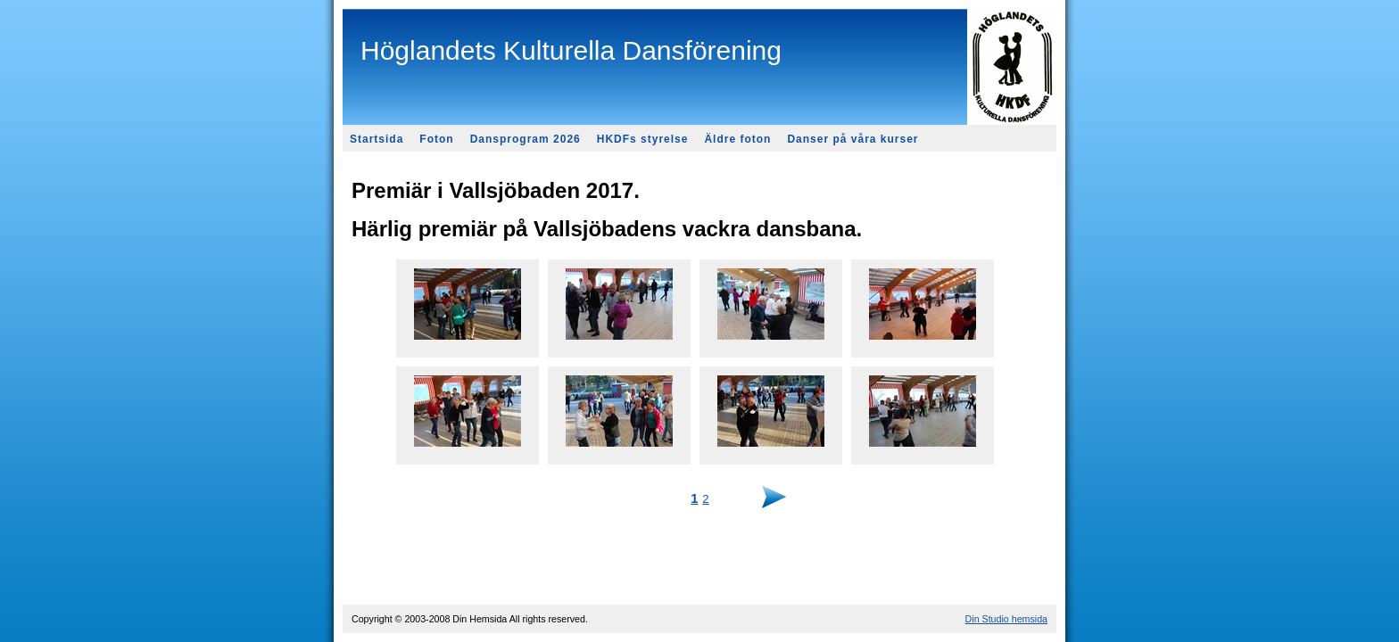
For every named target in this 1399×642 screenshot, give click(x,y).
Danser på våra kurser (852, 139)
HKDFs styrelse (643, 139)
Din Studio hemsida (1006, 618)
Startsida (376, 139)
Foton (436, 139)
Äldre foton (737, 139)
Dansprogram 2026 (525, 139)
